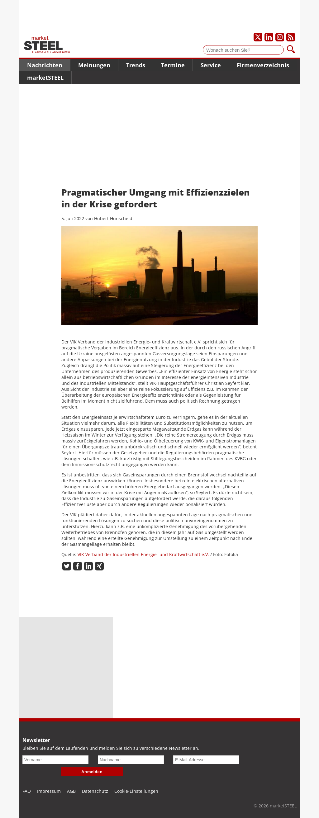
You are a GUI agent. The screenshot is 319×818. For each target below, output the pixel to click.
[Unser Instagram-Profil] (279, 37)
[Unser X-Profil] (258, 37)
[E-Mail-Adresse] (206, 759)
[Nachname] (131, 759)
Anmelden (91, 771)
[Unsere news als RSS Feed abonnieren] (290, 37)
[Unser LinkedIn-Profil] (268, 37)
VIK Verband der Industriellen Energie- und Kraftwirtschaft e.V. (143, 554)
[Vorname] (55, 759)
